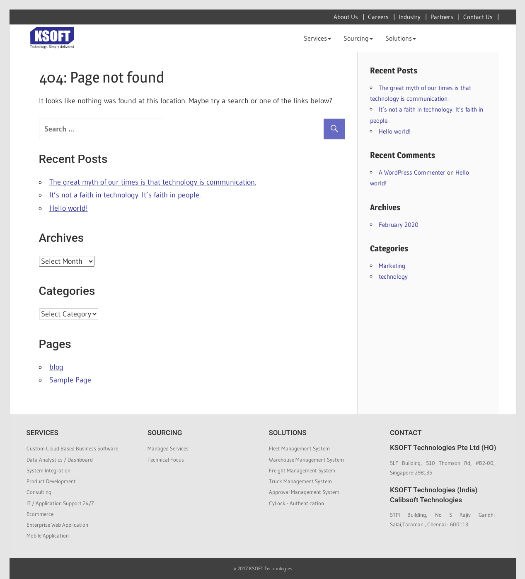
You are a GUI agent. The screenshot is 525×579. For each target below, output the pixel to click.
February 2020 (399, 225)
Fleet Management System (299, 448)
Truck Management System (300, 481)
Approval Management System (304, 492)
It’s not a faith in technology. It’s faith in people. (125, 194)
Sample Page (70, 379)
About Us (346, 17)
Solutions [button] (400, 38)
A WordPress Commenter (412, 172)
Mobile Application (48, 535)
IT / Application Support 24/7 (60, 503)
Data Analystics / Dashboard (60, 459)
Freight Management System (302, 470)
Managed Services (168, 448)
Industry (410, 17)
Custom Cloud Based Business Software (72, 448)
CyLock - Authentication (296, 503)
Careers (378, 17)
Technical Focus (166, 459)
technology (393, 276)
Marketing (392, 266)
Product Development (51, 481)
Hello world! (68, 208)
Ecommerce (40, 514)
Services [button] (317, 38)
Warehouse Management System (306, 459)
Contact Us (478, 17)
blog (56, 367)
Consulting (39, 492)
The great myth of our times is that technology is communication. (152, 182)
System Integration (48, 470)
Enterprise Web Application (57, 524)
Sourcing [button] (358, 38)
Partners (442, 17)
